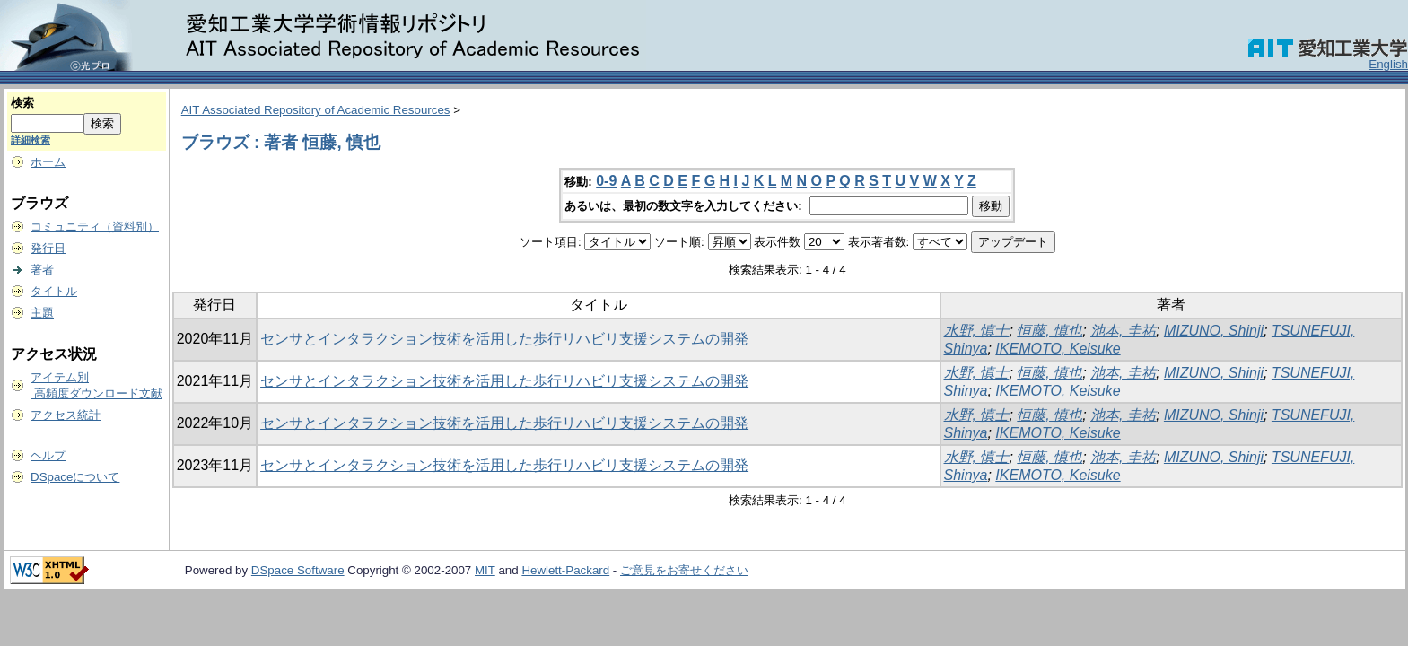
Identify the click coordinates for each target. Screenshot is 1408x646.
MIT (485, 570)
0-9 (606, 180)
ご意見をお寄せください (684, 570)
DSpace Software (298, 570)
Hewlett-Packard (565, 570)
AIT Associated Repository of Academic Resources (315, 110)
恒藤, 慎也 (1049, 330)
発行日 (48, 248)
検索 (22, 102)
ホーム (48, 162)
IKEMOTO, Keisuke (1057, 348)
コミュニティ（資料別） (95, 226)
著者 (42, 269)
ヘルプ (48, 455)
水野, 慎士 (977, 330)
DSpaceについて (75, 477)
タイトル (54, 291)
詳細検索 (30, 140)
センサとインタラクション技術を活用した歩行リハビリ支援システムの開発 (504, 338)
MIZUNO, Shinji (1214, 330)
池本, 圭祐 (1123, 330)
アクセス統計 (66, 415)
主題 (42, 312)
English (1388, 64)
